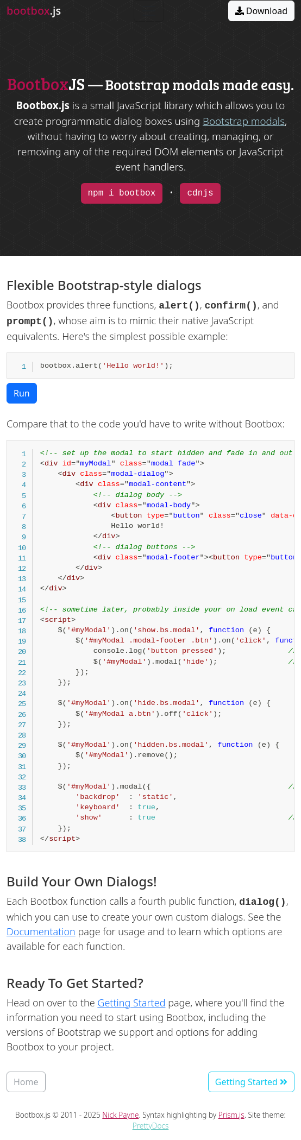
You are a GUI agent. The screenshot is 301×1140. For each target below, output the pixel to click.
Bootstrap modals (244, 121)
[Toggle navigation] (149, 11)
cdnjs (200, 193)
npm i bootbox (122, 193)
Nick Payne (120, 1115)
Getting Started (131, 1002)
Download (261, 11)
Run (22, 393)
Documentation (41, 931)
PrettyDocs (151, 1125)
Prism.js (231, 1115)
